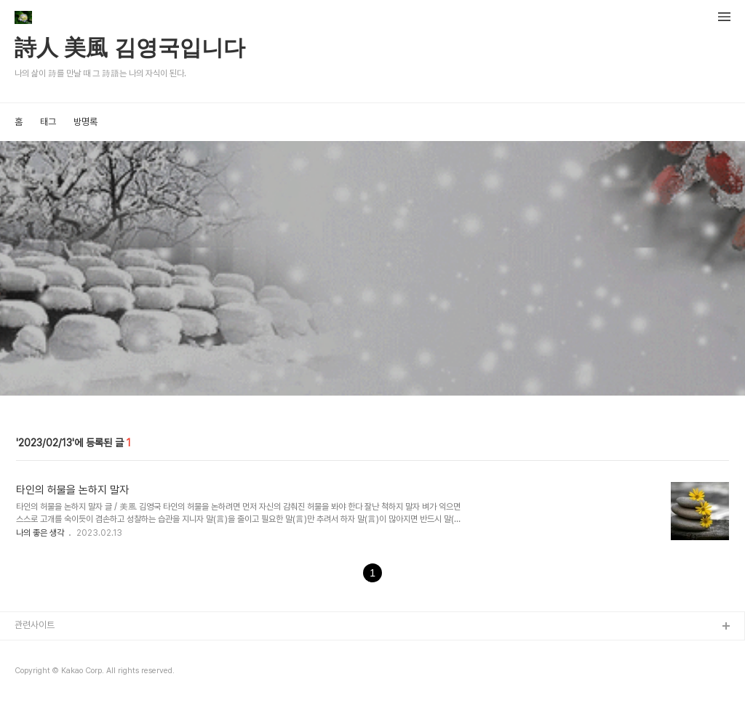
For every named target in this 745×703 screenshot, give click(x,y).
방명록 (85, 121)
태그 (48, 121)
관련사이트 (35, 624)
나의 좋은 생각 (41, 533)
